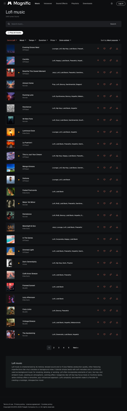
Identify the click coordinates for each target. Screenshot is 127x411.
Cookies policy (46, 404)
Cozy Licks (27, 309)
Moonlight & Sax (29, 226)
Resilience (27, 107)
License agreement (33, 404)
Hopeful (81, 61)
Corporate (60, 239)
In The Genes (28, 238)
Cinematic (60, 334)
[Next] (75, 347)
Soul (57, 120)
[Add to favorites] (104, 49)
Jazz (54, 72)
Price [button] (52, 40)
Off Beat (26, 50)
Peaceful (81, 49)
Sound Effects (62, 3)
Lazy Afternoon (29, 297)
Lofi (60, 49)
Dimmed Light (28, 250)
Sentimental (81, 72)
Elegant (79, 84)
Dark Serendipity (30, 262)
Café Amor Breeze (30, 273)
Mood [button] (22, 40)
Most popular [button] (110, 40)
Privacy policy (19, 404)
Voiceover (48, 3)
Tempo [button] (32, 40)
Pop (53, 84)
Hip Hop (65, 49)
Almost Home (28, 83)
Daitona (26, 178)
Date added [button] (64, 40)
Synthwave (60, 96)
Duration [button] (42, 40)
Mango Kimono (29, 166)
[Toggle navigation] (5, 3)
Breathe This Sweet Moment (34, 71)
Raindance (27, 214)
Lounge (55, 49)
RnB (57, 203)
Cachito (26, 59)
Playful (70, 263)
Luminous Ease (29, 131)
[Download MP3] (117, 49)
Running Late (28, 95)
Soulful (81, 120)
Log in (120, 3)
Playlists (75, 3)
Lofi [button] (11, 40)
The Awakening (29, 333)
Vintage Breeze (29, 321)
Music (37, 3)
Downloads (87, 3)
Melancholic (83, 96)
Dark (64, 263)
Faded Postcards (30, 190)
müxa (25, 264)
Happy (58, 61)
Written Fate (28, 119)
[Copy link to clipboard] (111, 49)
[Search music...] (58, 24)
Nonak (25, 86)
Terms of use (8, 404)
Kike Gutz (26, 133)
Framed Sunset (29, 285)
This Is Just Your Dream (32, 154)
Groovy (62, 84)
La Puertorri (27, 143)
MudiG (25, 288)
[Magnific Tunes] (19, 3)
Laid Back (73, 49)
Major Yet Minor (29, 202)
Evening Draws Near (31, 47)
